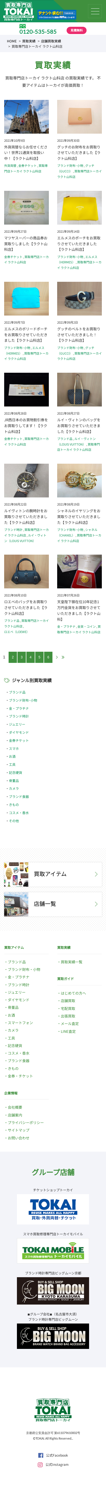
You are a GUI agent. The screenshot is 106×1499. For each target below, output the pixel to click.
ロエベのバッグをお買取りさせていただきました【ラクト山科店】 (25, 607)
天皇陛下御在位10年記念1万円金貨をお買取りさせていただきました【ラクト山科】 (78, 610)
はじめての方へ (73, 993)
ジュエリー (17, 724)
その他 (14, 820)
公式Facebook (53, 1455)
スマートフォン (20, 1022)
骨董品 (14, 780)
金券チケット (27, 165)
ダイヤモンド (19, 732)
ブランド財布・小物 (24, 969)
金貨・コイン (86, 626)
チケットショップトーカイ (53, 1189)
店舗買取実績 (51, 41)
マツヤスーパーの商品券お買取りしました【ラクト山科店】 (25, 243)
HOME (12, 41)
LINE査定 (68, 1031)
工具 (12, 764)
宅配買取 (68, 1008)
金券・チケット (20, 1076)
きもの (14, 804)
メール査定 (70, 1023)
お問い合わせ (18, 1138)
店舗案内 (15, 1115)
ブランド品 (64, 438)
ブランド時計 (13, 529)
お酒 (12, 756)
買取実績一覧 (71, 961)
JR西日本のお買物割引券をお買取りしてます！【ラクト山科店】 (26, 425)
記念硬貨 (15, 772)
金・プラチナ (66, 626)
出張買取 (68, 1016)
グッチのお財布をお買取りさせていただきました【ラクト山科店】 (78, 152)
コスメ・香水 (19, 812)
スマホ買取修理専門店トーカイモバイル (53, 1233)
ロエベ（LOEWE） (16, 631)
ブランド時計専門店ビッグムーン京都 (53, 1273)
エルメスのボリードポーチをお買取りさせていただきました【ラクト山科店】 (25, 334)
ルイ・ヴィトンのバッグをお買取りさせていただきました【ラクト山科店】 (78, 425)
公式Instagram (53, 1464)
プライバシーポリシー (26, 1122)
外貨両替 (10, 165)
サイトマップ (18, 1130)
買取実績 (29, 41)
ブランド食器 (19, 796)
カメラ (14, 788)
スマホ (14, 748)
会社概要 (15, 1107)
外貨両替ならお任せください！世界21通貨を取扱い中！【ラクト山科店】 (25, 152)
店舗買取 (68, 1000)
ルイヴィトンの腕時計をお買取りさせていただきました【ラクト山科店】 (25, 516)
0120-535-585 (38, 31)
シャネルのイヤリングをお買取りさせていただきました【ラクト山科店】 (78, 516)
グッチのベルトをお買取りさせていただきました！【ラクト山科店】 (78, 334)
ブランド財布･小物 (70, 165)
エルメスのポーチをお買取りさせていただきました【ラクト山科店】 (78, 243)
